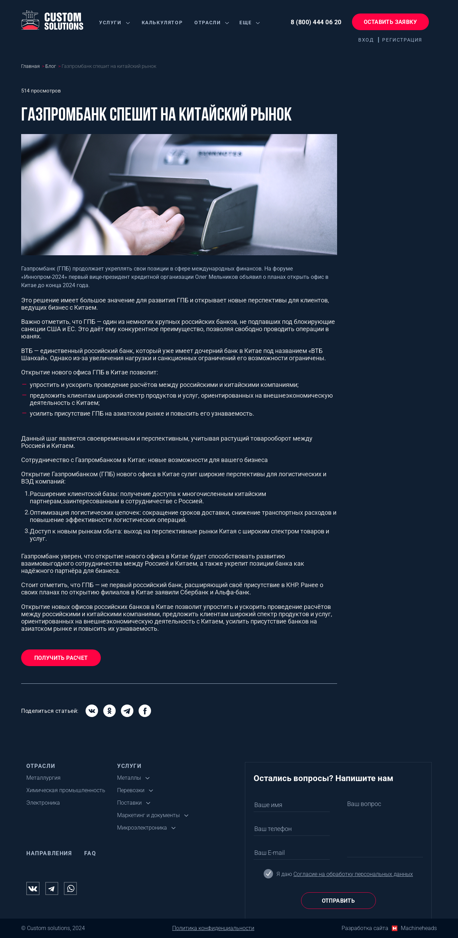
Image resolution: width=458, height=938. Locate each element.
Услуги (110, 22)
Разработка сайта (365, 928)
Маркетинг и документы (148, 815)
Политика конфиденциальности (213, 928)
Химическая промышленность (65, 790)
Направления (49, 853)
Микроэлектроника (142, 827)
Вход (366, 40)
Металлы (129, 778)
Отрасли (207, 22)
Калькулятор (162, 22)
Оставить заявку (390, 22)
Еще (245, 22)
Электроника (43, 802)
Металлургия (43, 778)
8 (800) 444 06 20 (316, 22)
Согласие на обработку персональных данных (353, 874)
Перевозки (130, 790)
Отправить (338, 900)
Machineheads (419, 928)
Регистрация (402, 40)
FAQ (90, 853)
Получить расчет (61, 658)
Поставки (129, 802)
